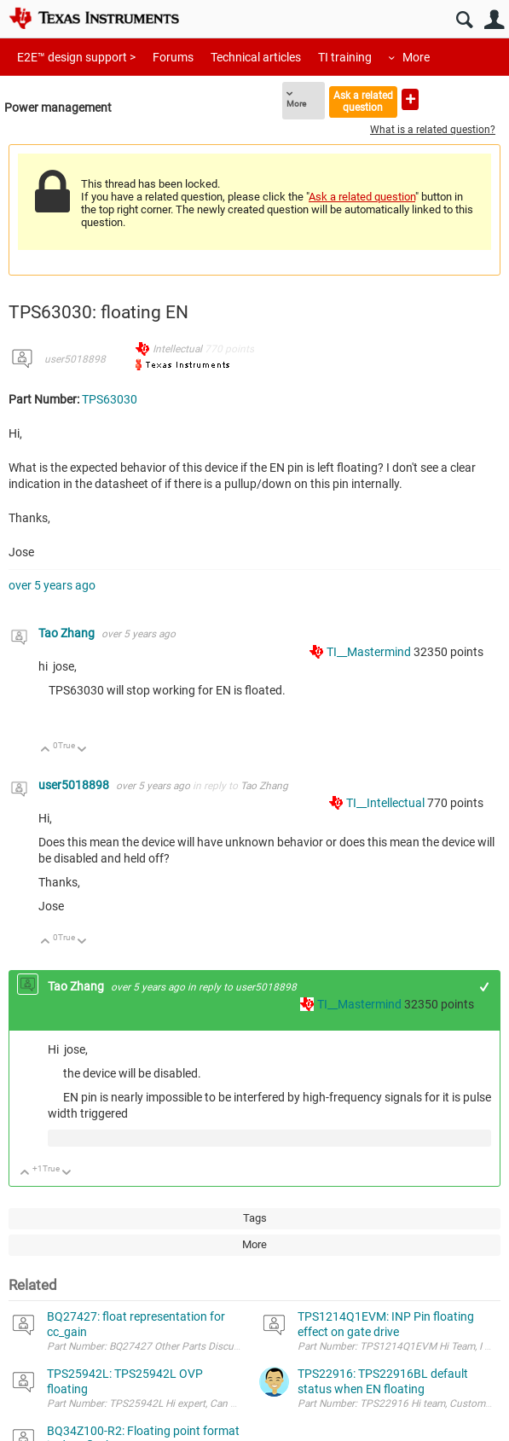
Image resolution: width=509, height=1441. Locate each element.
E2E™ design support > (76, 57)
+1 (484, 986)
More (416, 57)
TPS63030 (109, 399)
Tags (255, 1217)
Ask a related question (363, 101)
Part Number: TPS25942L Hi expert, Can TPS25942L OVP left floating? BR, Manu (229, 1403)
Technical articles (256, 57)
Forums (173, 57)
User (494, 20)
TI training (345, 57)
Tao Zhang (67, 633)
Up (45, 750)
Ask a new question (410, 99)
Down (82, 750)
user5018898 (75, 359)
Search (464, 20)
